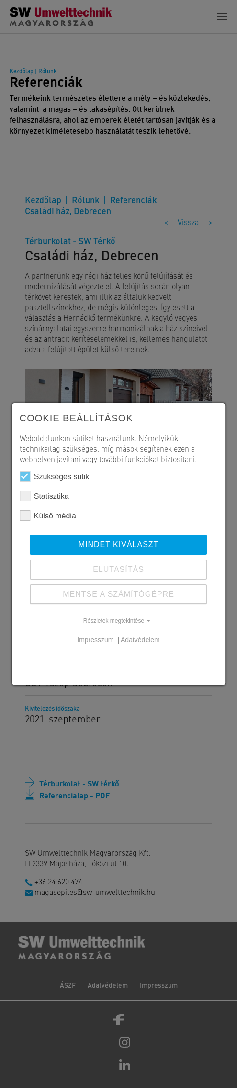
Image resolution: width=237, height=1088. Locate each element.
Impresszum (96, 640)
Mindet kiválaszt (119, 544)
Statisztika (44, 496)
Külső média (48, 515)
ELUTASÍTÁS (118, 569)
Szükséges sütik (55, 476)
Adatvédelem (140, 640)
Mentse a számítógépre (118, 594)
